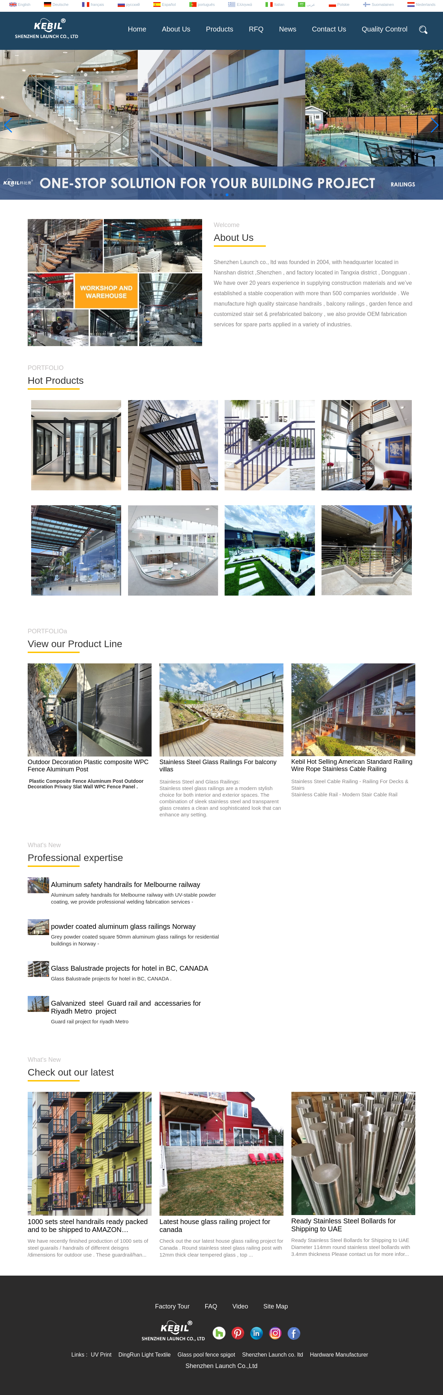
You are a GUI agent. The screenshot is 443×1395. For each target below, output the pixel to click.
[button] (210, 194)
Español (169, 4)
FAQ (211, 1306)
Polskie (343, 4)
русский (133, 4)
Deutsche (61, 4)
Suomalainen (383, 4)
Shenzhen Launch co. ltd (272, 1355)
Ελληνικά (244, 4)
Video (240, 1306)
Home (137, 29)
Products (219, 29)
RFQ (256, 29)
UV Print (101, 1355)
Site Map (275, 1306)
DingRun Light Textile (144, 1355)
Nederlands (425, 4)
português (206, 4)
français (97, 4)
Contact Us (329, 29)
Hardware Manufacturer (339, 1355)
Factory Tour (172, 1306)
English (24, 4)
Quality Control (384, 29)
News (287, 29)
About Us (176, 29)
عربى (311, 4)
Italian (279, 4)
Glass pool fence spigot (206, 1355)
